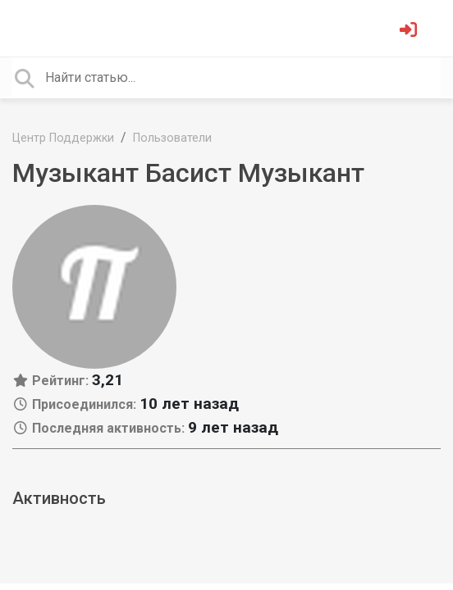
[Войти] (410, 31)
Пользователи (172, 138)
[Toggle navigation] (36, 27)
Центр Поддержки (63, 138)
